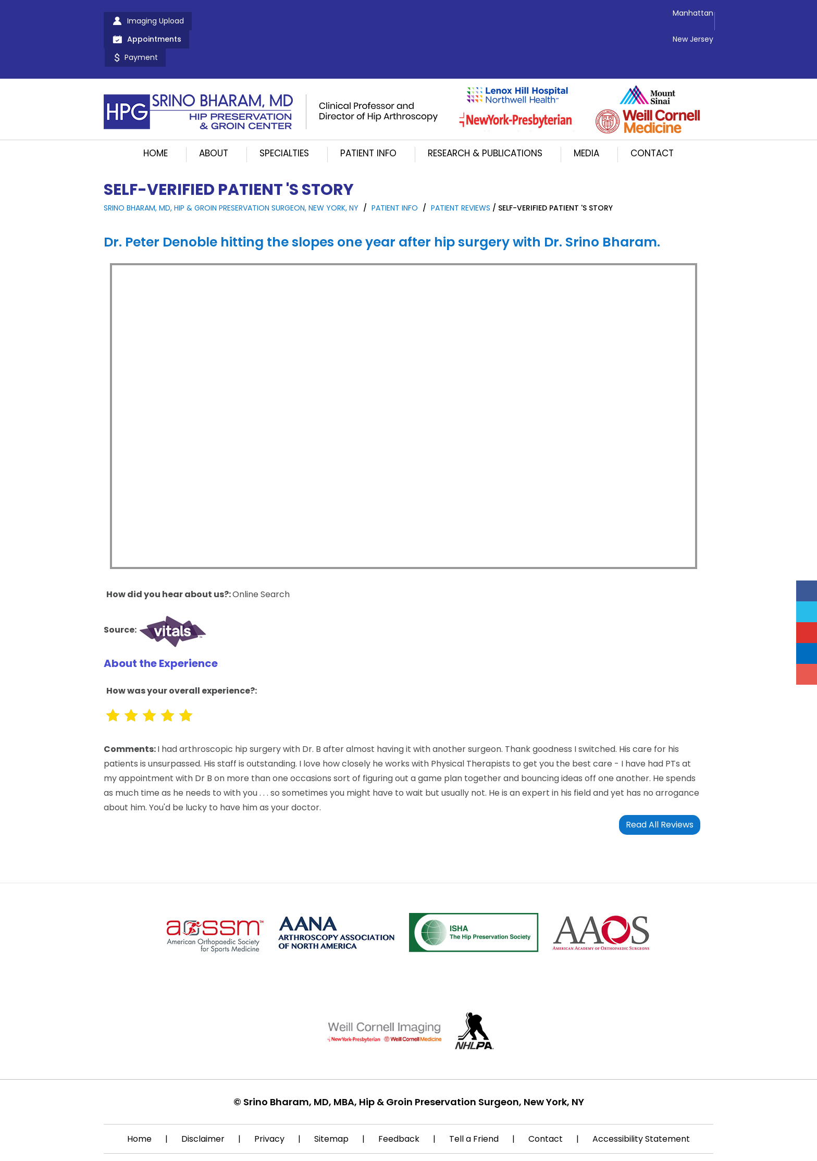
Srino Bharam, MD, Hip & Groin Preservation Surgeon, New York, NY (231, 171)
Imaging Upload (155, 21)
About (213, 116)
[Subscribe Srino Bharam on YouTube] (806, 632)
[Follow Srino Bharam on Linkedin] (806, 653)
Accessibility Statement (641, 1102)
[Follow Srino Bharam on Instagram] (806, 674)
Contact (652, 116)
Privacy (269, 1102)
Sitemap (331, 1102)
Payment (318, 21)
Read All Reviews (660, 788)
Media (586, 116)
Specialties (284, 116)
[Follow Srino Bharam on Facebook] (806, 590)
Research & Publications (485, 116)
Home (155, 116)
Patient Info (368, 116)
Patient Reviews (460, 171)
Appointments (244, 21)
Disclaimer (203, 1102)
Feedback (398, 1102)
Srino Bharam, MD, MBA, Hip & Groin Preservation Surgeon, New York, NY (413, 1065)
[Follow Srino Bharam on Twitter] (806, 611)
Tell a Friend (474, 1102)
